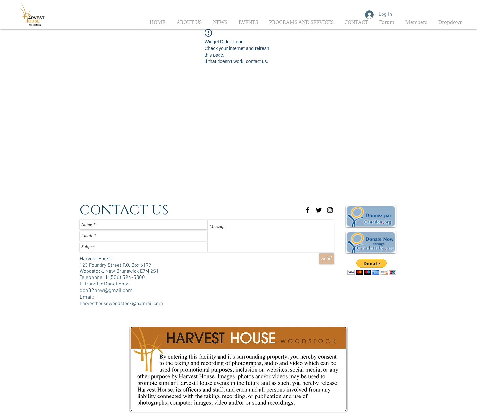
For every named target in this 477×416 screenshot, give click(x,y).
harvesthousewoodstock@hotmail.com (121, 304)
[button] (371, 267)
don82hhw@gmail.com (106, 290)
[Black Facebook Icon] (307, 210)
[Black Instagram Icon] (330, 210)
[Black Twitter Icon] (319, 210)
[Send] (326, 258)
